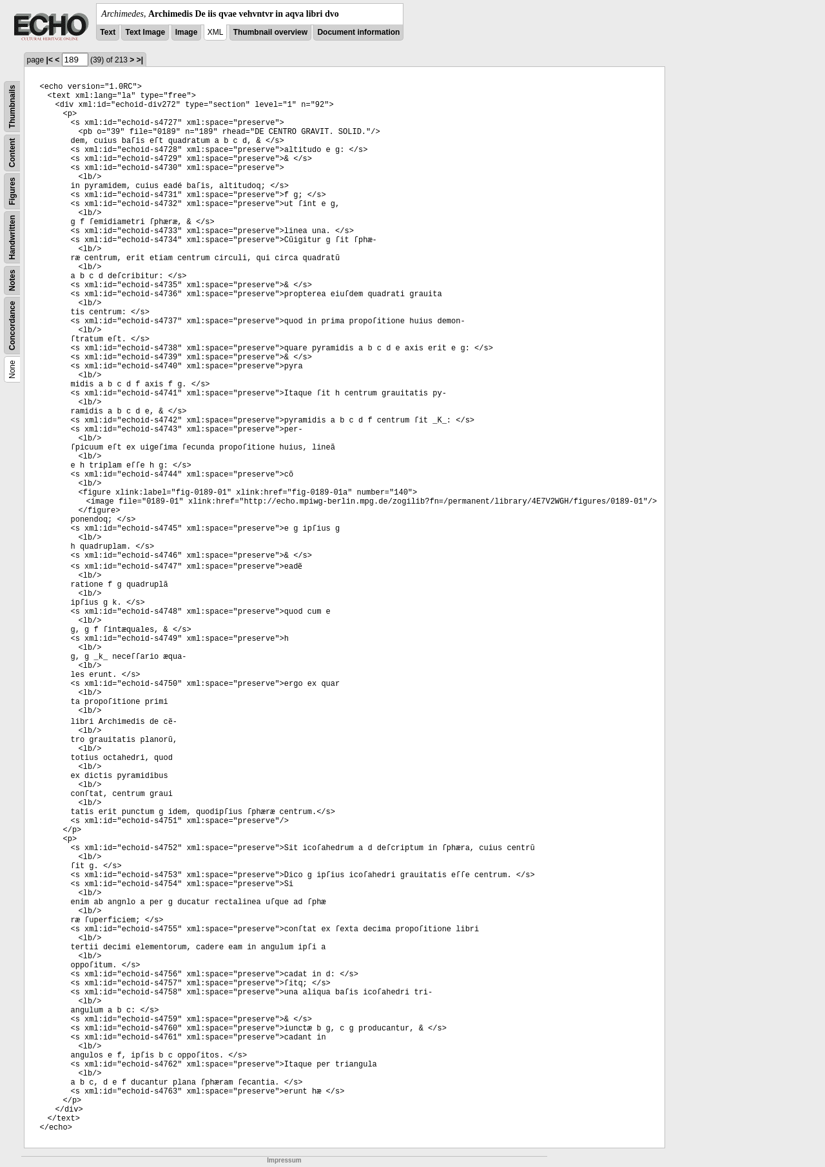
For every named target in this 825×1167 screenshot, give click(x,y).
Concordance (12, 325)
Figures (12, 191)
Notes (12, 280)
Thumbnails (12, 106)
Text (107, 32)
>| (140, 59)
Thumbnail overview (270, 32)
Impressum (284, 1160)
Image (186, 32)
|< (49, 59)
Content (12, 152)
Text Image (145, 32)
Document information (358, 32)
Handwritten (12, 237)
